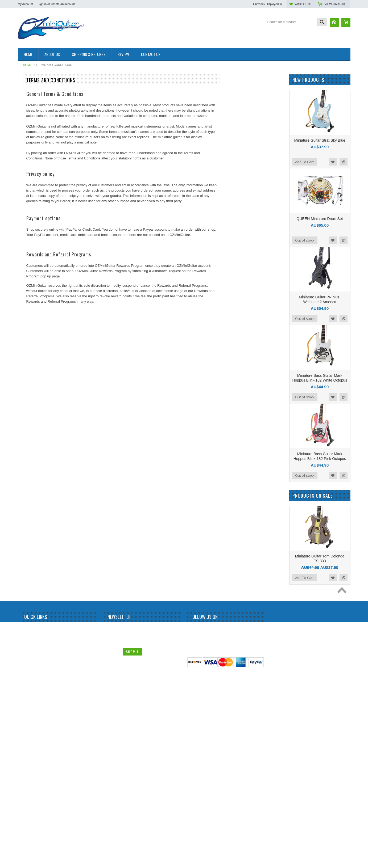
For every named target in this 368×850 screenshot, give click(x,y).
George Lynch (31, 333)
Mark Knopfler (31, 468)
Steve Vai (27, 657)
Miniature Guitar (32, 108)
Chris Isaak (29, 261)
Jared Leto (28, 369)
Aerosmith (28, 126)
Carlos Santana (32, 243)
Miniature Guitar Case (36, 756)
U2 (23, 729)
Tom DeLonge (31, 720)
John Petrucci (30, 405)
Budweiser (28, 234)
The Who (27, 702)
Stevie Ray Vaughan (35, 666)
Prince (25, 567)
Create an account (63, 4)
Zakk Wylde (29, 747)
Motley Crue (29, 504)
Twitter (204, 803)
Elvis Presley (30, 306)
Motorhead (28, 513)
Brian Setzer (29, 207)
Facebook (195, 803)
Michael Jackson (32, 486)
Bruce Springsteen (34, 216)
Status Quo (29, 648)
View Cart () (334, 4)
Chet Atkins (29, 252)
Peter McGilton (31, 549)
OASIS (26, 531)
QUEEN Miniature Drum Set (319, 219)
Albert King (28, 135)
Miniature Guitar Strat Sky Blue (319, 140)
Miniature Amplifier (34, 90)
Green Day (28, 342)
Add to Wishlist (333, 162)
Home (27, 64)
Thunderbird (29, 711)
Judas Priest (29, 423)
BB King (26, 162)
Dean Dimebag (31, 288)
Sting (24, 675)
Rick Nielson (30, 612)
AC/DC (26, 117)
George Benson (32, 324)
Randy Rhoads (31, 594)
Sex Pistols (28, 630)
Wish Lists (303, 4)
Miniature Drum (32, 99)
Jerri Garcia (29, 378)
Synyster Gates (32, 684)
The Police (28, 693)
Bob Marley (29, 198)
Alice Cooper (30, 144)
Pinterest (214, 803)
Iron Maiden (29, 360)
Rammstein (29, 585)
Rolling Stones (31, 621)
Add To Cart (304, 161)
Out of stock (305, 240)
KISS (24, 441)
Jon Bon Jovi (30, 414)
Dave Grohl (29, 270)
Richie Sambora (32, 603)
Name (112, 803)
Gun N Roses (30, 351)
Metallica (27, 477)
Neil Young (28, 522)
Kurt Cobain (29, 450)
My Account (25, 4)
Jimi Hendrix (29, 387)
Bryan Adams (30, 225)
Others (25, 540)
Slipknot (26, 639)
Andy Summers (32, 153)
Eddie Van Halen (32, 297)
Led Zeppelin (30, 459)
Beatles (26, 171)
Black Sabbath (31, 189)
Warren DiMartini (33, 738)
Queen (25, 576)
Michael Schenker (33, 495)
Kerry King (28, 432)
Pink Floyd (28, 558)
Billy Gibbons (30, 180)
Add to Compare (344, 162)
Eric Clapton (29, 315)
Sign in (42, 4)
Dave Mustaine (31, 279)
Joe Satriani (29, 396)
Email (112, 814)
